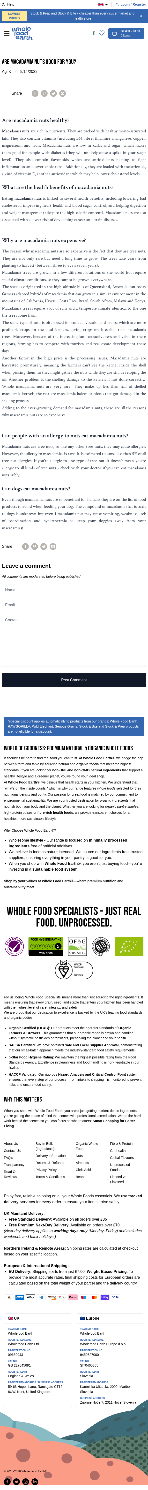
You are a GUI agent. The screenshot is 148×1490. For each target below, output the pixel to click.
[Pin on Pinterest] (44, 93)
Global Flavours (122, 1158)
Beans (80, 1177)
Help (8, 4)
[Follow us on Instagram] (25, 1481)
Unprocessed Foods (120, 1167)
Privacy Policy (46, 1170)
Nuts (79, 1156)
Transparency (14, 1165)
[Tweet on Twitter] (53, 93)
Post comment (74, 680)
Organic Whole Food (87, 1146)
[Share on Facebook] (35, 93)
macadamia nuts (28, 198)
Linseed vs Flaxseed (118, 1179)
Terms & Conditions (50, 1177)
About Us (11, 1144)
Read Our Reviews (11, 1174)
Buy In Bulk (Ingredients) (45, 1146)
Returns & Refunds (50, 1163)
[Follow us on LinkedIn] (34, 1481)
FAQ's (8, 1158)
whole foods (106, 788)
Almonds (82, 1163)
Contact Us (12, 1151)
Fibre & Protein (121, 1144)
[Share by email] (62, 93)
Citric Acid (83, 1170)
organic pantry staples (121, 806)
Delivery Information (51, 1156)
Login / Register (131, 4)
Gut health (118, 1151)
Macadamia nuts (15, 131)
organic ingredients (114, 800)
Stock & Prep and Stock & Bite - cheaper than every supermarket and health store (68, 16)
